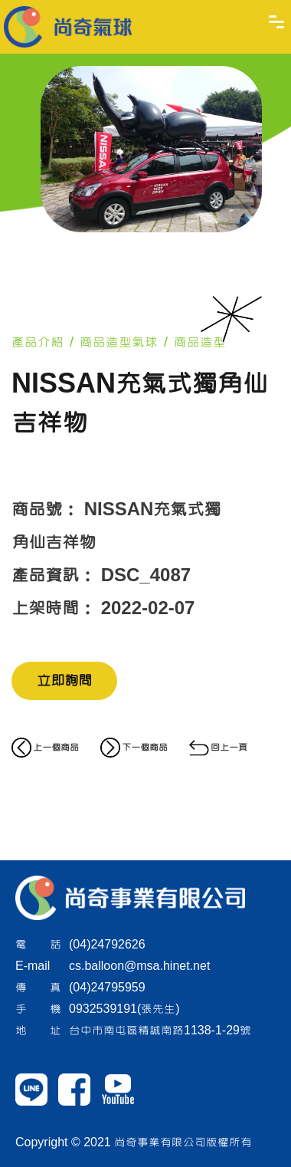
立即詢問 (64, 681)
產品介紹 (37, 342)
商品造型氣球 (119, 342)
